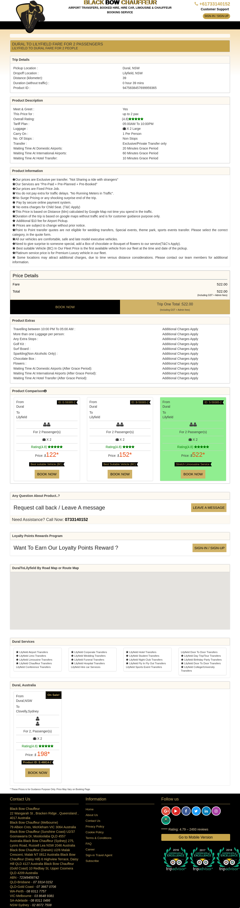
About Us (92, 815)
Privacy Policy (95, 826)
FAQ (89, 843)
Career (90, 849)
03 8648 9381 (44, 896)
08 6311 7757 (36, 891)
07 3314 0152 (43, 882)
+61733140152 (214, 3)
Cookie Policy (95, 832)
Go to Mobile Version (196, 837)
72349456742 (29, 877)
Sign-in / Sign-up (216, 16)
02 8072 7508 (42, 905)
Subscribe (92, 861)
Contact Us (93, 820)
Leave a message (209, 507)
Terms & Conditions (99, 838)
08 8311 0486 (40, 900)
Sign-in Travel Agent (99, 855)
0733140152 (76, 519)
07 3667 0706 (46, 887)
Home (90, 809)
